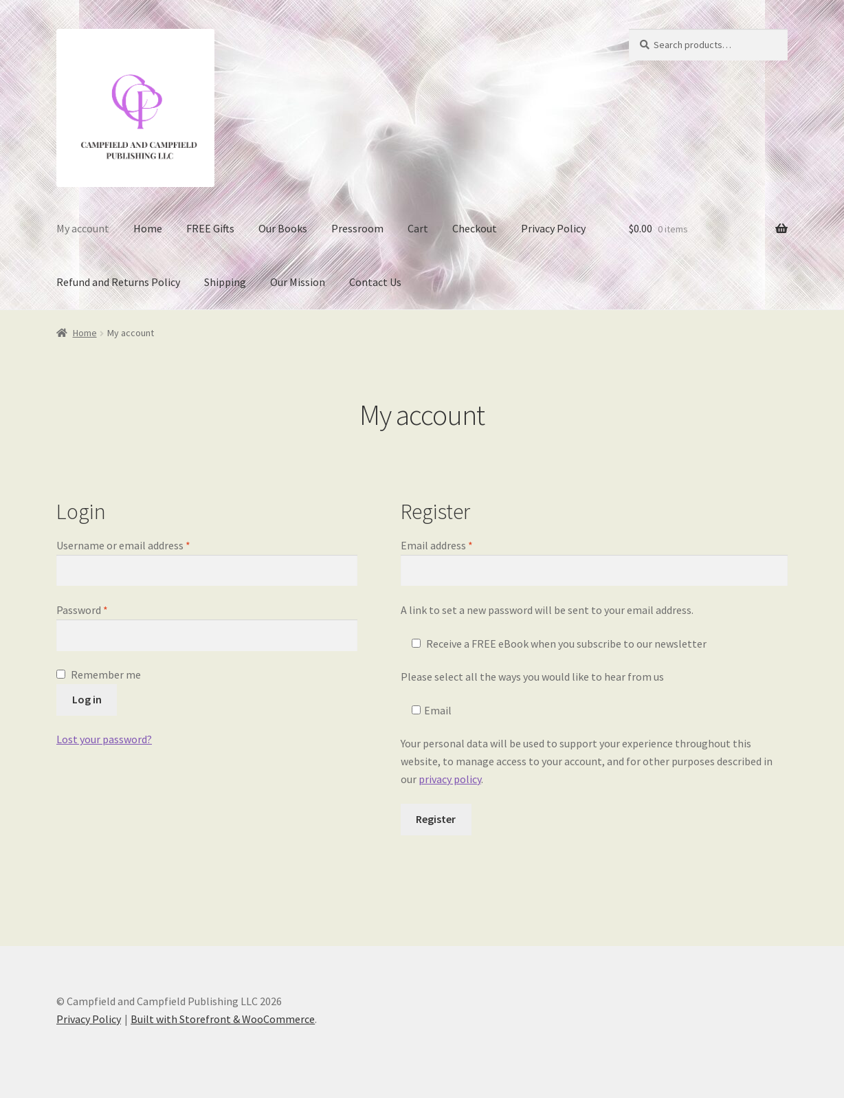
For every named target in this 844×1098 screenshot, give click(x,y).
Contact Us (375, 282)
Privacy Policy (553, 228)
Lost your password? (104, 739)
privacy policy (450, 779)
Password (102, 609)
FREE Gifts (210, 228)
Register (436, 819)
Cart (418, 228)
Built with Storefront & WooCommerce (223, 1019)
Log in (87, 699)
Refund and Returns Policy (118, 282)
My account (82, 228)
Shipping (225, 282)
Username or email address (143, 544)
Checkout (474, 228)
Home (147, 228)
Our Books (282, 228)
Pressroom (357, 228)
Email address (457, 544)
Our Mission (297, 282)
